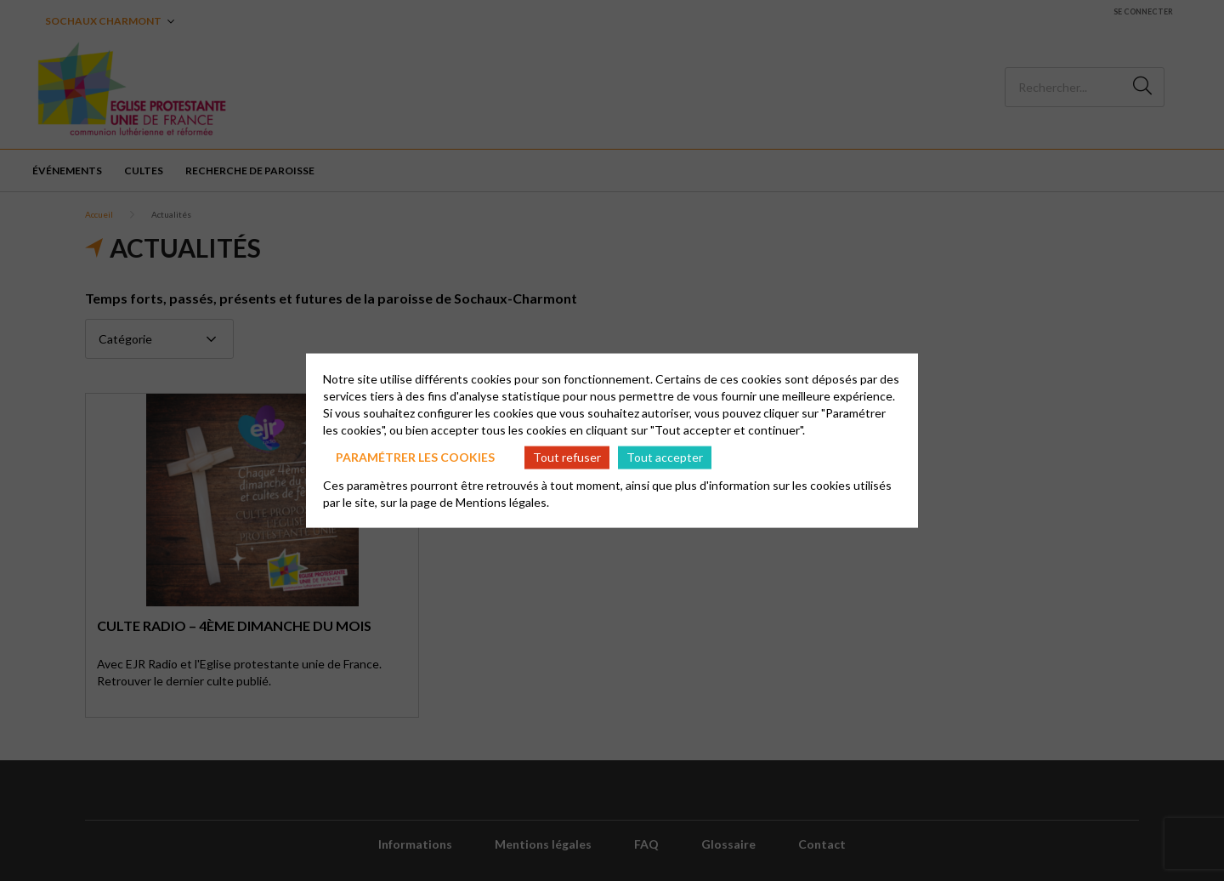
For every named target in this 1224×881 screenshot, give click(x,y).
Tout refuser (567, 457)
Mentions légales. (502, 501)
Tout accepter (664, 457)
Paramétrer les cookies (415, 457)
